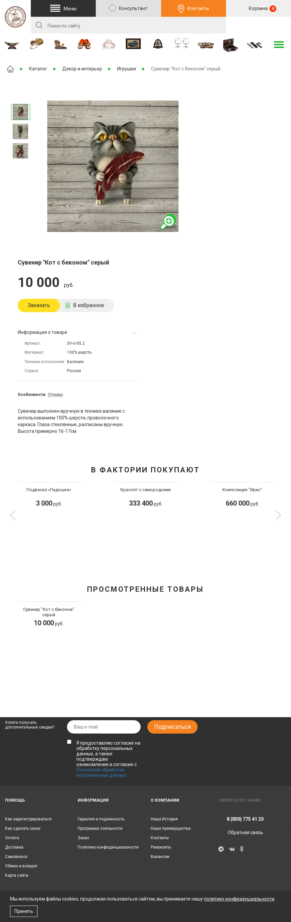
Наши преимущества (171, 828)
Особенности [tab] (31, 394)
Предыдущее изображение (20, 168)
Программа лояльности (100, 828)
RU (258, 25)
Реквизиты (161, 847)
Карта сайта (16, 875)
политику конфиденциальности (239, 899)
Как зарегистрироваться (28, 819)
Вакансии (160, 856)
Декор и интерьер (82, 68)
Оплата (12, 837)
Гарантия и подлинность (101, 819)
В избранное (88, 305)
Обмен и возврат (21, 866)
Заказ (83, 837)
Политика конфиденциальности (108, 847)
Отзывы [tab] (55, 394)
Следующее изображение (20, 95)
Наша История (164, 819)
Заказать (39, 305)
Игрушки (126, 68)
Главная (10, 68)
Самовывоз (16, 856)
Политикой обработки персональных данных (101, 772)
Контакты (198, 8)
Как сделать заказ (23, 828)
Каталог (38, 68)
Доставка (14, 847)
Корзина (262, 8)
